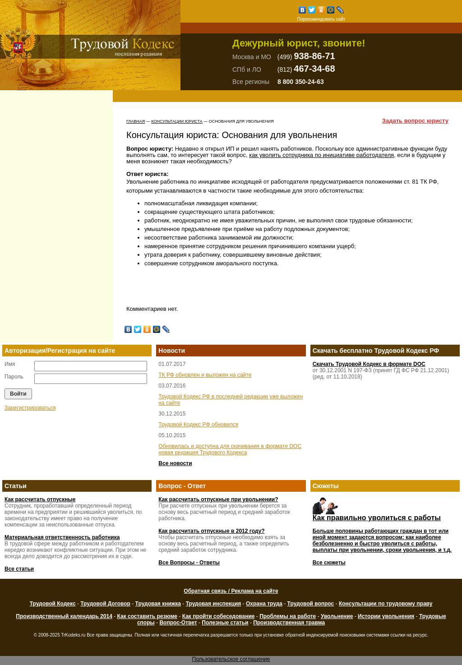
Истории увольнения (386, 616)
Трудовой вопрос (310, 603)
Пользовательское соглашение (231, 659)
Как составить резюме (147, 616)
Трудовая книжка (158, 603)
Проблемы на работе (287, 616)
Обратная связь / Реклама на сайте (231, 591)
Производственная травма (289, 622)
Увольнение (337, 616)
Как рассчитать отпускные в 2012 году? (211, 531)
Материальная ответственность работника (62, 537)
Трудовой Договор (105, 603)
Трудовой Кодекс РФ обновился (198, 424)
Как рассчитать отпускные (40, 499)
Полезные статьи (225, 622)
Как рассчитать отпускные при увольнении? (218, 499)
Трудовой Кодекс (53, 603)
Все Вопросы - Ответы (189, 562)
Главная (135, 121)
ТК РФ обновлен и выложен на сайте (204, 375)
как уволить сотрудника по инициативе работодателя (321, 155)
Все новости (175, 463)
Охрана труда (264, 603)
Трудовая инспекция (213, 603)
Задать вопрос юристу (415, 121)
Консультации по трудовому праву (385, 603)
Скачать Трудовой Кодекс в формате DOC (369, 364)
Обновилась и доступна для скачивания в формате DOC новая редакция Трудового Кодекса (229, 449)
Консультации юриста (176, 121)
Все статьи (19, 569)
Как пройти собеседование (218, 616)
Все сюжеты (329, 562)
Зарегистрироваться (30, 408)
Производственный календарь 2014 (64, 616)
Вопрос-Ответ (178, 622)
